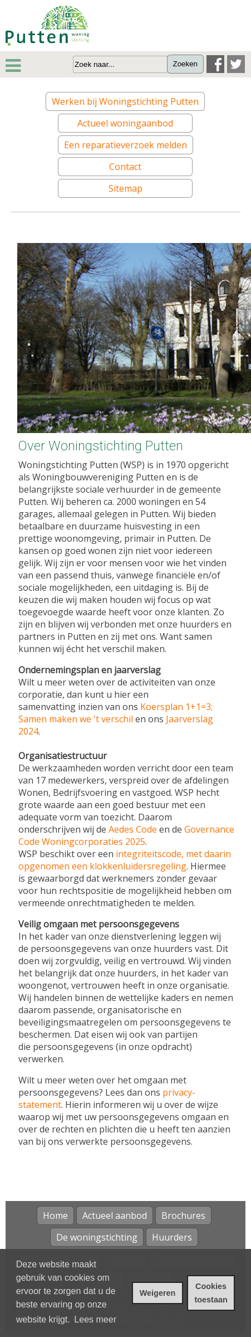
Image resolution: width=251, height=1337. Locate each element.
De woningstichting (96, 1237)
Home (55, 1215)
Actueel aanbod (114, 1215)
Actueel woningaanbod (125, 123)
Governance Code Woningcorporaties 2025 (126, 835)
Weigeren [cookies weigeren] (158, 1293)
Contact (125, 167)
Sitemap (125, 188)
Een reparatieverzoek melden (125, 145)
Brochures (183, 1215)
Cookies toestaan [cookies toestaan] (211, 1293)
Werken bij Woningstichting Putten (125, 101)
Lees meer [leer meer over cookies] (95, 1319)
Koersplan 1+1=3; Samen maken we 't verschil (115, 713)
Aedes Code (133, 829)
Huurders (172, 1237)
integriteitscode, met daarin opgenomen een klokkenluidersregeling (124, 860)
